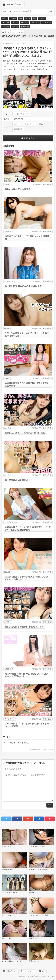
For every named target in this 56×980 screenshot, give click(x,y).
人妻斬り (7, 184)
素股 (34, 18)
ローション (34, 22)
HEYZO (7, 328)
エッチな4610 (10, 475)
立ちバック (29, 124)
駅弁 (41, 124)
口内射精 (13, 18)
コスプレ (5, 22)
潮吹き (27, 18)
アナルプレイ (46, 22)
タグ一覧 (14, 27)
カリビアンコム (21, 114)
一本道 (7, 378)
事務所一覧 (25, 27)
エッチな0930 (10, 428)
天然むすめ (8, 231)
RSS (43, 971)
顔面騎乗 (18, 129)
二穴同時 (5, 27)
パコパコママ (9, 281)
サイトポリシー (28, 971)
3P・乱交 (24, 22)
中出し (4, 18)
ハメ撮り (42, 18)
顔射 (20, 18)
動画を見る (29, 138)
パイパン (14, 22)
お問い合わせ (11, 971)
